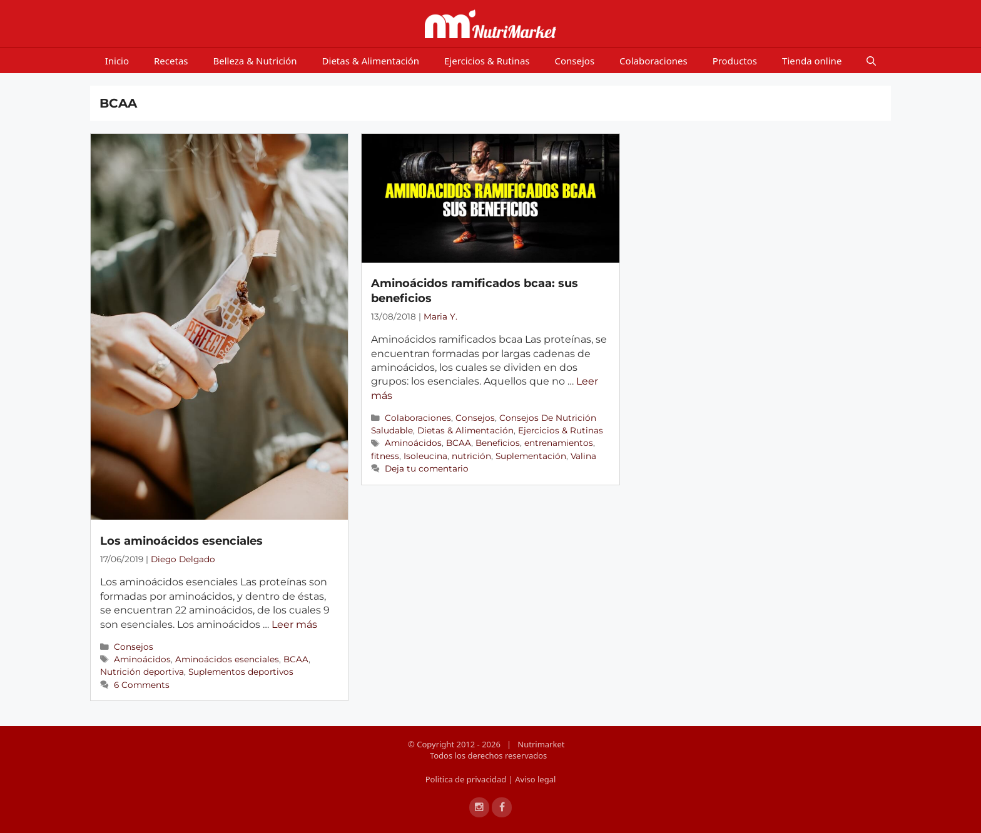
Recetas (171, 60)
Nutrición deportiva (142, 672)
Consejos (575, 60)
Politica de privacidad (467, 779)
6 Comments (142, 685)
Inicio (117, 60)
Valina (583, 456)
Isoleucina (425, 456)
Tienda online (811, 60)
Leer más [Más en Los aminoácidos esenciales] (294, 624)
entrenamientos (558, 443)
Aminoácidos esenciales (227, 659)
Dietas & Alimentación (370, 60)
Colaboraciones (653, 60)
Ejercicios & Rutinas (487, 60)
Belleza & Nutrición (255, 60)
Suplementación (531, 456)
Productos (735, 60)
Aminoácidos (142, 659)
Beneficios (497, 443)
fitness (385, 456)
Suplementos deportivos (240, 672)
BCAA (295, 659)
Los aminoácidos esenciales (181, 541)
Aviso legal (535, 779)
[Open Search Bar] (871, 60)
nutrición (471, 456)
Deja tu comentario (427, 468)
